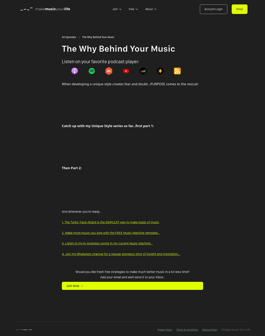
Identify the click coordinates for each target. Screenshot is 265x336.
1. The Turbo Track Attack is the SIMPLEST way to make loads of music (110, 222)
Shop (239, 9)
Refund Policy (209, 329)
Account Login (213, 9)
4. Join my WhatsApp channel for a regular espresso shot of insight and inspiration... (121, 254)
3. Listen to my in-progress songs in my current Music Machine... (107, 243)
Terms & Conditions (187, 329)
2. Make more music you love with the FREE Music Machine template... (111, 233)
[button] (117, 9)
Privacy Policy (165, 329)
